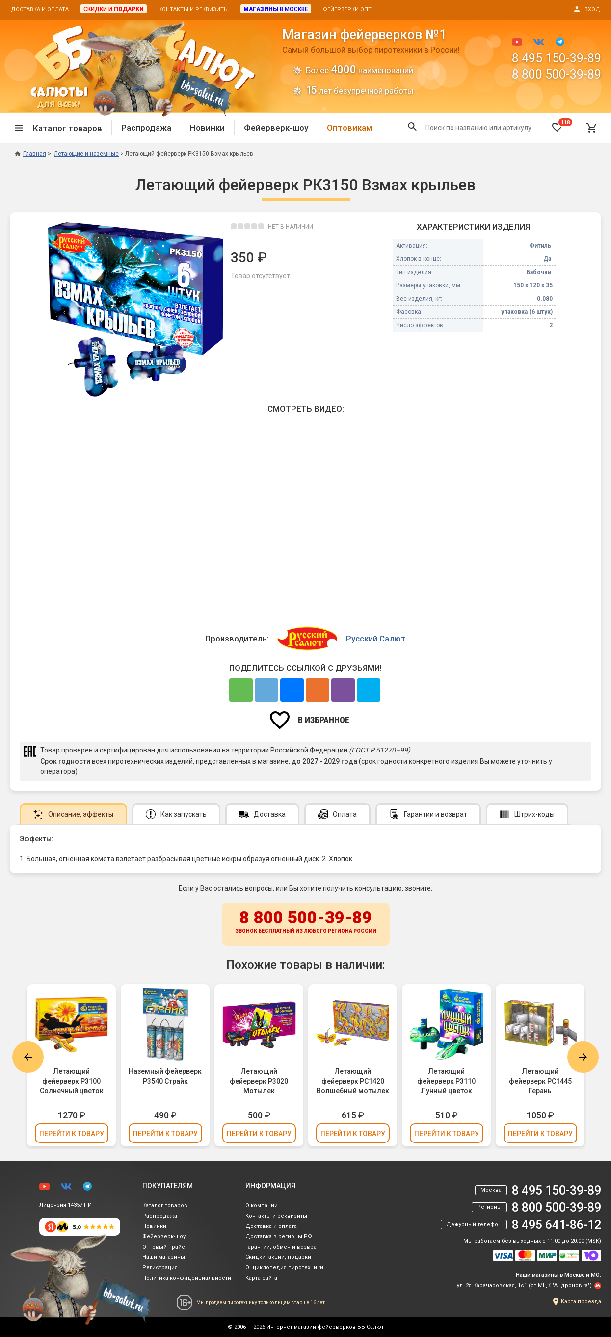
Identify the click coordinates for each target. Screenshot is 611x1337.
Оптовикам (349, 128)
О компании (261, 1205)
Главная (30, 153)
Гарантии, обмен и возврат (282, 1247)
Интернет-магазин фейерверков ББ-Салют (325, 1327)
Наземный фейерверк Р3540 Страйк (165, 1076)
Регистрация (160, 1267)
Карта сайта (261, 1278)
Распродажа (146, 128)
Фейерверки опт (347, 9)
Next (583, 1057)
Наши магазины (163, 1257)
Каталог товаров (164, 1205)
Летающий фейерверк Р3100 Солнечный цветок (72, 1081)
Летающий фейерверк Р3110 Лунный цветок (446, 1081)
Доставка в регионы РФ (278, 1236)
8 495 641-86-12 (556, 1225)
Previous (28, 1057)
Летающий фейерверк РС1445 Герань (540, 1081)
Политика (186, 1278)
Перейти (71, 1134)
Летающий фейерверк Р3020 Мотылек (259, 1081)
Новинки (207, 128)
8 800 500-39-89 (556, 74)
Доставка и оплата (40, 9)
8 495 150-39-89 (556, 58)
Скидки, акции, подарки (278, 1257)
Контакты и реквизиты (194, 9)
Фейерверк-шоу (276, 128)
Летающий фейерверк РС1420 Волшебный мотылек (353, 1081)
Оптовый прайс (163, 1247)
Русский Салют (376, 638)
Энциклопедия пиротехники (284, 1267)
